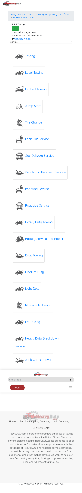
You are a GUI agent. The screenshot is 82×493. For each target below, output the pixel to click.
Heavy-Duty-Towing (47, 14)
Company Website (22, 39)
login (17, 387)
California (64, 14)
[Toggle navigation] (75, 3)
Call (15, 28)
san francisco (20, 17)
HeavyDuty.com (17, 14)
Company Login (41, 433)
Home (12, 427)
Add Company (61, 427)
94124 (32, 17)
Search (31, 14)
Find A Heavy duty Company (35, 427)
